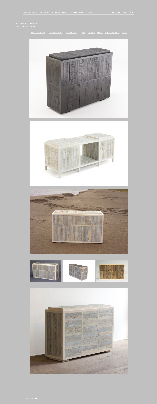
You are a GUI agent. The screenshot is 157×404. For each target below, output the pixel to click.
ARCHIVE (57, 12)
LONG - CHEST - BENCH (38, 33)
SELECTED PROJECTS (46, 12)
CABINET (100, 33)
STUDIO (64, 12)
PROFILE (35, 12)
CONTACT (82, 12)
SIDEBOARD (91, 33)
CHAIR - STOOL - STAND (112, 33)
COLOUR (124, 33)
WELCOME (27, 12)
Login (78, 402)
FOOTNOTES (91, 12)
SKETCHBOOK (73, 12)
